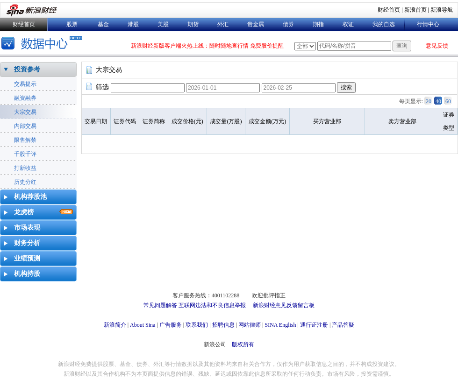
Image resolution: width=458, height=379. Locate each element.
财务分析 (27, 242)
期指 (318, 24)
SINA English (280, 325)
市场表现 (27, 227)
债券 (288, 24)
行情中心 (428, 24)
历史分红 (25, 182)
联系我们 (197, 325)
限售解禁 (25, 140)
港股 (133, 24)
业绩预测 (27, 258)
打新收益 (25, 168)
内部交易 (25, 126)
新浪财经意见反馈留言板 (284, 305)
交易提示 (25, 84)
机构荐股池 (30, 196)
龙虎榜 (24, 212)
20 (428, 101)
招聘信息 (223, 325)
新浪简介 (115, 325)
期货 (193, 24)
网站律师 (249, 325)
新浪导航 (441, 10)
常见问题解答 (160, 305)
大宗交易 (25, 112)
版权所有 (243, 344)
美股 (163, 24)
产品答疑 (343, 325)
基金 (103, 24)
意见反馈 (437, 45)
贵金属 (255, 24)
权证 (348, 24)
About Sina (142, 325)
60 (448, 101)
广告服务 (170, 325)
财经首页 (389, 10)
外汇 (223, 24)
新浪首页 (415, 10)
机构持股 (27, 273)
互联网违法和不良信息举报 (212, 305)
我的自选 (383, 24)
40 (438, 101)
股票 (72, 24)
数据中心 (43, 44)
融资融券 (25, 98)
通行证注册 (314, 325)
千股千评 (25, 154)
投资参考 (27, 69)
